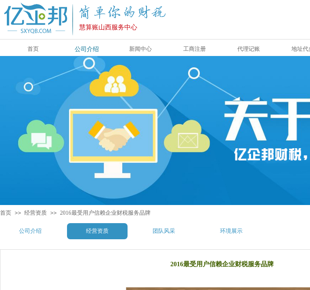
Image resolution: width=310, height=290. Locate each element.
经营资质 (35, 213)
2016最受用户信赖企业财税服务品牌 (105, 213)
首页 (5, 213)
